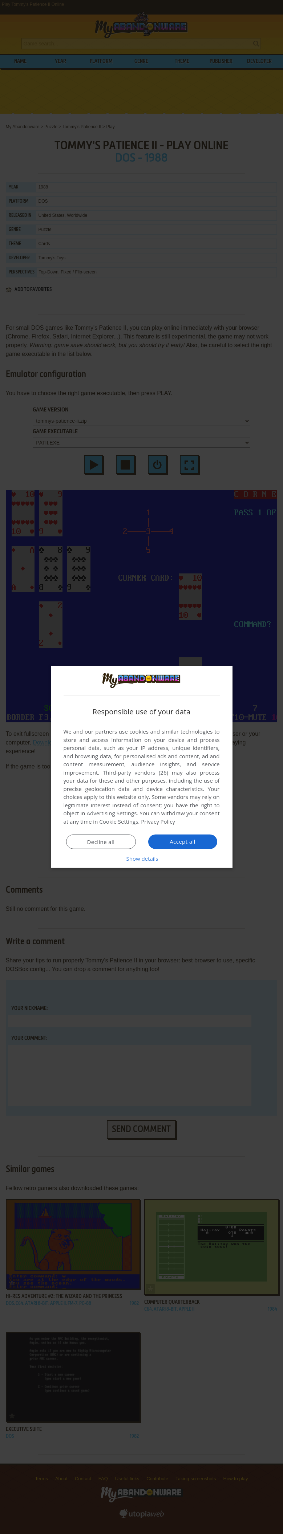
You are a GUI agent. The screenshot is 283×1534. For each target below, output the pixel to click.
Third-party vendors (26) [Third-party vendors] (135, 772)
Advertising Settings (112, 813)
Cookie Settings (118, 821)
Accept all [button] (182, 841)
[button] (141, 859)
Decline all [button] (101, 841)
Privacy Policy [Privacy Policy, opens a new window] (158, 821)
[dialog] (142, 767)
